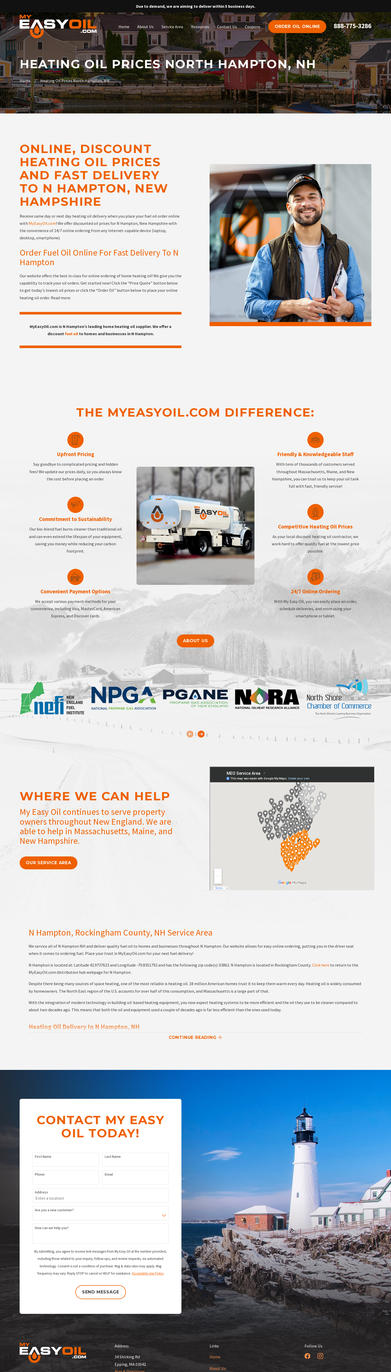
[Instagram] (320, 1356)
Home (215, 1356)
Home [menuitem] (123, 26)
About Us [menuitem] (145, 26)
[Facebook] (307, 1356)
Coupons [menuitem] (252, 26)
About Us (218, 1368)
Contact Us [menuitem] (227, 26)
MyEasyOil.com (42, 223)
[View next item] (201, 734)
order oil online (297, 26)
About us (195, 640)
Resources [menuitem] (200, 26)
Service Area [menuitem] (172, 26)
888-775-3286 (352, 26)
